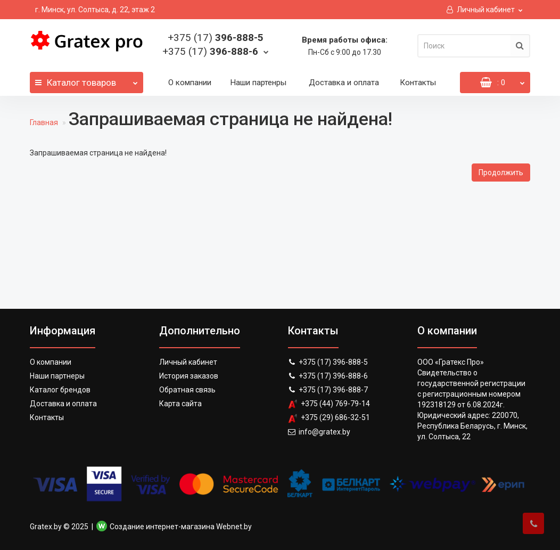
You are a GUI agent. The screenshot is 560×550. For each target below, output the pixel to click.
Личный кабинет (188, 362)
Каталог (86, 80)
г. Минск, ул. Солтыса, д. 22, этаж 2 (95, 9)
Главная (44, 122)
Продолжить (501, 172)
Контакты (418, 82)
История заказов (188, 376)
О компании (189, 82)
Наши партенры (258, 82)
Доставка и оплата (344, 82)
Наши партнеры (57, 376)
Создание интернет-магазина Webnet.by (181, 526)
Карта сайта (180, 403)
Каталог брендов (60, 389)
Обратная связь (187, 389)
